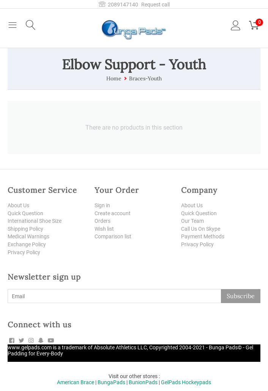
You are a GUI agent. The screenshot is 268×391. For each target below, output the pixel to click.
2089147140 (118, 5)
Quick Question (25, 213)
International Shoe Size (34, 221)
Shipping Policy (25, 229)
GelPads (171, 383)
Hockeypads (196, 383)
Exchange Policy (27, 245)
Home (113, 78)
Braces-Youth (145, 78)
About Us (18, 205)
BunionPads (143, 383)
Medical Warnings (28, 237)
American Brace (75, 383)
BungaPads (111, 383)
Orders (102, 221)
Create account (113, 213)
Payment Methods (202, 237)
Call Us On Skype (200, 229)
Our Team (192, 221)
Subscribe (241, 296)
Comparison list (113, 237)
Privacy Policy (24, 253)
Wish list (104, 229)
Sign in (102, 205)
